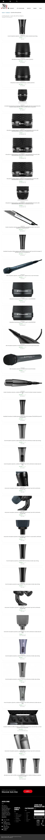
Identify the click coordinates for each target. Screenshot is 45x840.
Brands (35, 8)
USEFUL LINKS (17, 809)
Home (3, 12)
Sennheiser (23, 35)
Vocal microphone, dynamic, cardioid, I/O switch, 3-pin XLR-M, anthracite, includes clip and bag (22, 464)
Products (8, 12)
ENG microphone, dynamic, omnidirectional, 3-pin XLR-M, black (22, 368)
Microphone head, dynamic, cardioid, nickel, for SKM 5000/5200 (22, 322)
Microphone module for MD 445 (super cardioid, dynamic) (23, 82)
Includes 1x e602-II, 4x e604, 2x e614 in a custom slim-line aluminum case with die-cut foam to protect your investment (22, 727)
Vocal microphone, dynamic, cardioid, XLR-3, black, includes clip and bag (22, 36)
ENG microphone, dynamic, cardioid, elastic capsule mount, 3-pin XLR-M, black (22, 275)
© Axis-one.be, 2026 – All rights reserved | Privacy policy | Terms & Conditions (11, 837)
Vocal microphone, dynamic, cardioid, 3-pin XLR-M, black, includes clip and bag (22, 560)
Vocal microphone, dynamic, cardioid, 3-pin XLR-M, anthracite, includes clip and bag (22, 655)
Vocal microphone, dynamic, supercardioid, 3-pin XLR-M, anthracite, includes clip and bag (22, 440)
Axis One (5, 801)
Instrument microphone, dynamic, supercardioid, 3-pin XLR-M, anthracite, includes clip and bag (22, 632)
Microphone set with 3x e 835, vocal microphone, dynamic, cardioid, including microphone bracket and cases (22, 776)
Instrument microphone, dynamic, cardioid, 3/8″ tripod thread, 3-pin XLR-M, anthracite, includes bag (22, 489)
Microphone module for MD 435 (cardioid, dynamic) (22, 59)
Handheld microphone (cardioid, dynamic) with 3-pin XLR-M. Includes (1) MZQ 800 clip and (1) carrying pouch (22, 417)
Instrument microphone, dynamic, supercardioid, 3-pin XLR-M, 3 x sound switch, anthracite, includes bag (22, 537)
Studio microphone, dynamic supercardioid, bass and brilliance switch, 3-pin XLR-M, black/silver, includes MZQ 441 (23, 228)
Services (29, 8)
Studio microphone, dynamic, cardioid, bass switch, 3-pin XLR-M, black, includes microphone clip (22, 393)
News (40, 8)
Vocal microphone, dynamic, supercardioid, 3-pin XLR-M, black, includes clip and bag (22, 584)
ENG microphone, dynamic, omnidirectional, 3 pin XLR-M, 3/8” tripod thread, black (22, 345)
